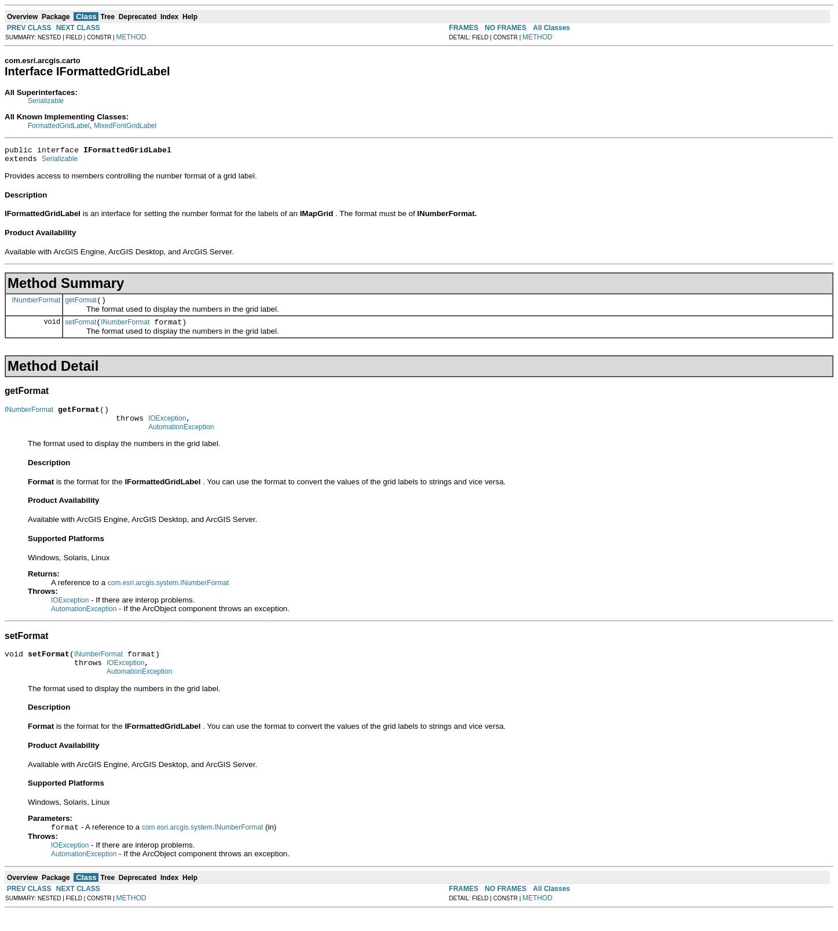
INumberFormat (36, 305)
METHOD (131, 37)
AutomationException (181, 439)
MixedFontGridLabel (125, 126)
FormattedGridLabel (59, 126)
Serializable (46, 101)
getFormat (81, 305)
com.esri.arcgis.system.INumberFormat (168, 595)
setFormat (80, 329)
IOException (167, 429)
